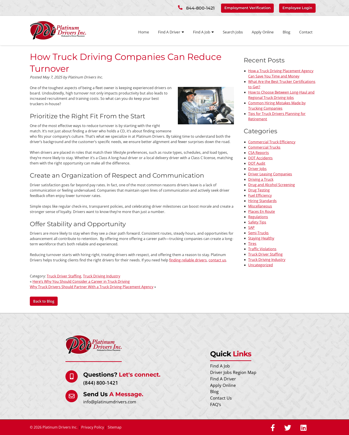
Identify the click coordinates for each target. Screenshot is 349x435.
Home (143, 31)
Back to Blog (43, 301)
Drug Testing (259, 189)
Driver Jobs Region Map (233, 372)
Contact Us (221, 398)
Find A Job (203, 31)
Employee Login (297, 8)
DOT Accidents (260, 157)
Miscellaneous (260, 205)
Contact (305, 31)
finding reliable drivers (188, 260)
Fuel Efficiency (260, 195)
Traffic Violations (262, 248)
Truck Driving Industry (101, 276)
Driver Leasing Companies (270, 173)
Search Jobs (233, 31)
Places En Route (261, 211)
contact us (217, 260)
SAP (251, 227)
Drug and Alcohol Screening (271, 184)
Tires (252, 243)
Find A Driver (171, 31)
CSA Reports (258, 152)
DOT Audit (256, 163)
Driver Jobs (257, 168)
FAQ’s (215, 404)
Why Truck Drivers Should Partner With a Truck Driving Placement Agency (91, 286)
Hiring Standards (262, 200)
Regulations (258, 216)
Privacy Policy (92, 427)
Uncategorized (260, 264)
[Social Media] (273, 428)
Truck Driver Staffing (64, 276)
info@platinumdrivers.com (109, 401)
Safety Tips (257, 222)
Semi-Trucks (258, 232)
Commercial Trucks (264, 147)
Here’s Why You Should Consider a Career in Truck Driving (81, 281)
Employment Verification (247, 8)
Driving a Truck (260, 179)
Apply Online (263, 31)
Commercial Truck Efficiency (271, 141)
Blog (286, 31)
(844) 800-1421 (100, 382)
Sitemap (115, 427)
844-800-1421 (200, 8)
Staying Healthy (261, 238)
